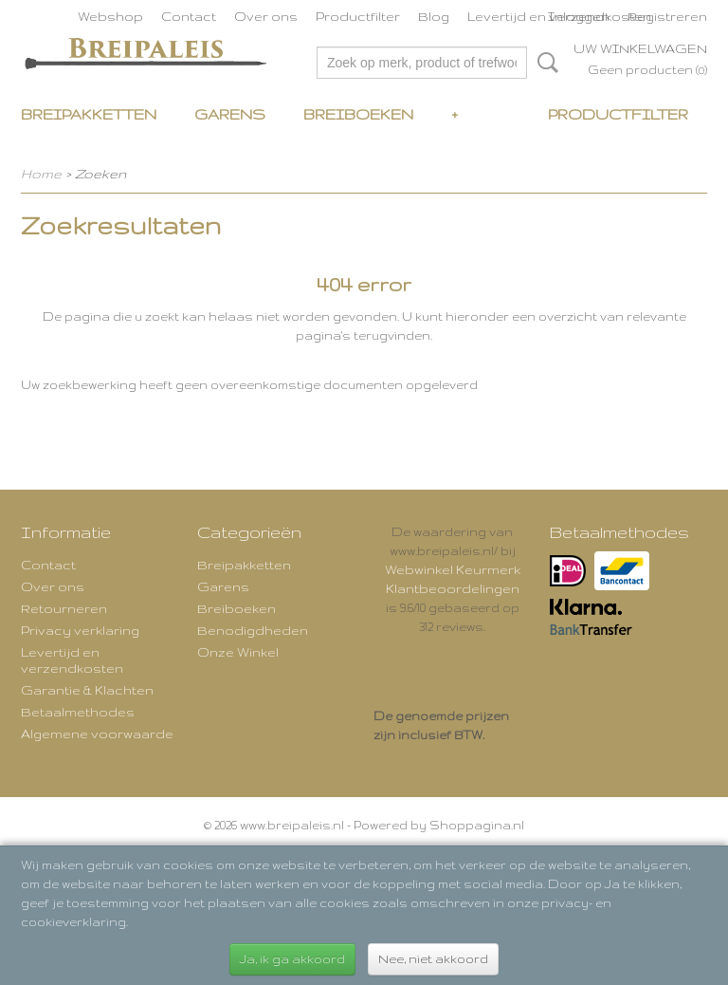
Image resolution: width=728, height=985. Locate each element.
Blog (433, 16)
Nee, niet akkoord (433, 959)
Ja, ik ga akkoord (292, 959)
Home (41, 173)
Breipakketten (88, 114)
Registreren (667, 16)
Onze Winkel (238, 652)
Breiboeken (358, 114)
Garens (229, 114)
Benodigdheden (252, 630)
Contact (188, 16)
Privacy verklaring (80, 630)
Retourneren (64, 608)
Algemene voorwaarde (97, 733)
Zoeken (544, 62)
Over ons (266, 16)
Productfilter (358, 16)
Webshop (110, 16)
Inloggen (579, 16)
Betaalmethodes (78, 711)
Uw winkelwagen (640, 48)
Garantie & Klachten (87, 690)
